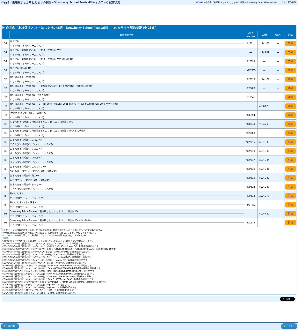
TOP (290, 326)
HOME (199, 2)
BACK (11, 326)
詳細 (290, 43)
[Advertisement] (149, 15)
